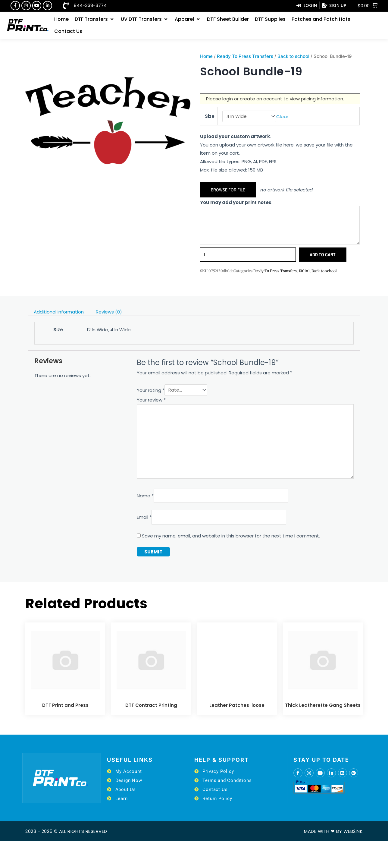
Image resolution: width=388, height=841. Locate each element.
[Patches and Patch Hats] (321, 19)
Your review (151, 400)
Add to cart (323, 254)
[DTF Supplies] (270, 19)
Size (209, 116)
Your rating (150, 390)
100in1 (304, 271)
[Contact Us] (68, 31)
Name (145, 496)
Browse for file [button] (228, 190)
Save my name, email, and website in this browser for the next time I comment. (231, 536)
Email (144, 517)
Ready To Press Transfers (245, 56)
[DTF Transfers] (95, 19)
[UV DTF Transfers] (145, 19)
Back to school (293, 56)
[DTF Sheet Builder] (228, 19)
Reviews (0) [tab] (109, 312)
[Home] (61, 19)
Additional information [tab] (59, 312)
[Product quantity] (248, 254)
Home (206, 56)
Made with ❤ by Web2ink (333, 831)
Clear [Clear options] (282, 116)
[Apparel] (188, 19)
